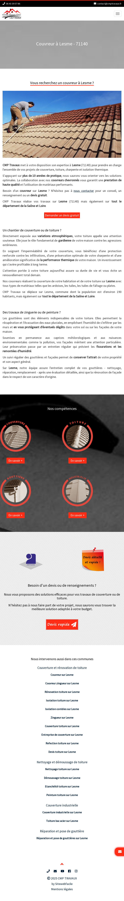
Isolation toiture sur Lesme (62, 700)
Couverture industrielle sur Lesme (62, 812)
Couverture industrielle (62, 805)
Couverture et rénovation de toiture (62, 668)
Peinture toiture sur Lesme (62, 795)
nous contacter (84, 191)
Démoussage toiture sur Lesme (62, 778)
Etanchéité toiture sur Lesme (62, 786)
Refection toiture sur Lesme (62, 743)
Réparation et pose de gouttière (62, 831)
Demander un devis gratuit (62, 215)
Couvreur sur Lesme (62, 674)
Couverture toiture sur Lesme (62, 726)
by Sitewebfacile (62, 884)
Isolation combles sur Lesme (62, 709)
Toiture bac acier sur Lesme (62, 821)
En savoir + (49, 460)
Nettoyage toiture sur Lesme (62, 769)
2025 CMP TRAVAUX (62, 878)
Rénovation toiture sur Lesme (62, 692)
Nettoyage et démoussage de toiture (62, 762)
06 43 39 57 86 (13, 3)
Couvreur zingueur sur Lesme (62, 683)
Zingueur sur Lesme (62, 717)
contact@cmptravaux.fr (109, 3)
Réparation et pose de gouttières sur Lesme (62, 838)
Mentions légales (62, 889)
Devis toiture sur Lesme (62, 752)
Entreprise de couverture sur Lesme (62, 734)
